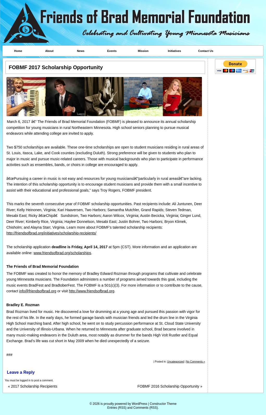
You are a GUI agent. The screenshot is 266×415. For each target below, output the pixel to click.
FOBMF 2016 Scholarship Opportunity (169, 386)
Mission (143, 50)
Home (18, 50)
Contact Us (205, 50)
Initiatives (174, 50)
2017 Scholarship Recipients (32, 386)
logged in (25, 380)
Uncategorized (175, 361)
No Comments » (195, 361)
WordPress (139, 404)
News (80, 50)
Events (111, 50)
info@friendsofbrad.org (38, 291)
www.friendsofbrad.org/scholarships (62, 253)
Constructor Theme (163, 404)
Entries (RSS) (116, 408)
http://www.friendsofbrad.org (91, 291)
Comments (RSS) (145, 408)
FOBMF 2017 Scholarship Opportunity (56, 67)
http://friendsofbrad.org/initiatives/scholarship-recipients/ (52, 233)
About (49, 50)
